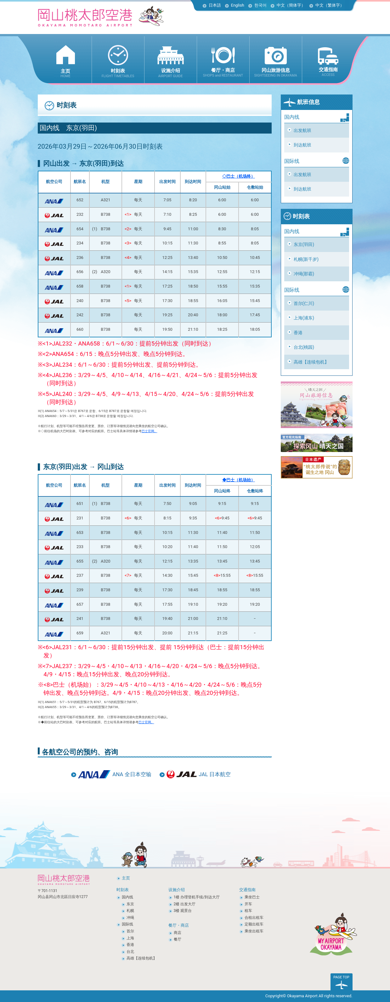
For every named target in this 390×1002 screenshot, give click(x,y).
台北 (130, 951)
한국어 (260, 5)
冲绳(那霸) (304, 273)
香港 (298, 332)
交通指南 (247, 889)
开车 (248, 904)
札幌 (130, 910)
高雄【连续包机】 (311, 361)
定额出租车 (254, 924)
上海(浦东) (304, 317)
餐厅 (177, 939)
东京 (130, 904)
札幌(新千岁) (306, 259)
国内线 (127, 897)
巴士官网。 (149, 431)
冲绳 (130, 917)
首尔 (130, 931)
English (237, 5)
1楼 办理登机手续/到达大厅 (197, 897)
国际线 (127, 924)
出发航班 (302, 130)
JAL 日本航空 (214, 774)
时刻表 (296, 216)
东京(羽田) (304, 244)
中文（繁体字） (329, 5)
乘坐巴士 (252, 897)
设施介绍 (176, 889)
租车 (248, 910)
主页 (126, 878)
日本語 (215, 5)
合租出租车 (254, 917)
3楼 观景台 (183, 910)
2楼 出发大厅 (185, 904)
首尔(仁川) (304, 303)
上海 (130, 938)
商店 (177, 932)
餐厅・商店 (178, 925)
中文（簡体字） (291, 5)
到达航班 (302, 144)
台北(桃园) (304, 347)
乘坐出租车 (254, 931)
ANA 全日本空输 (131, 774)
